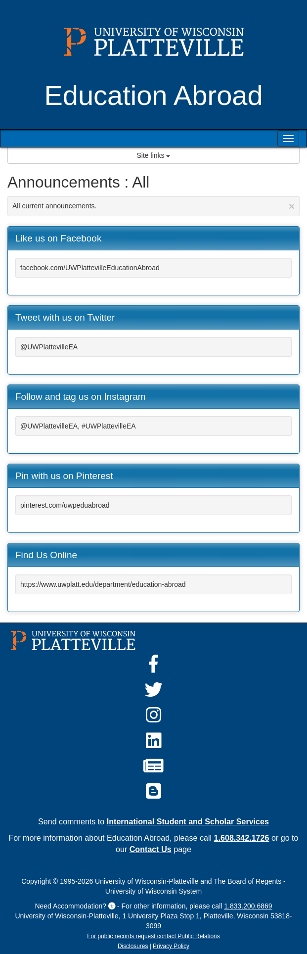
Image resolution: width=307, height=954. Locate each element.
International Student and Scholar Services (188, 821)
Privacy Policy (171, 946)
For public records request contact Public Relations (153, 936)
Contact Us (151, 849)
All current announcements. (153, 206)
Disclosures (133, 946)
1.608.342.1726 (241, 837)
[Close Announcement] (292, 206)
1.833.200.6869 (248, 906)
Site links (154, 155)
